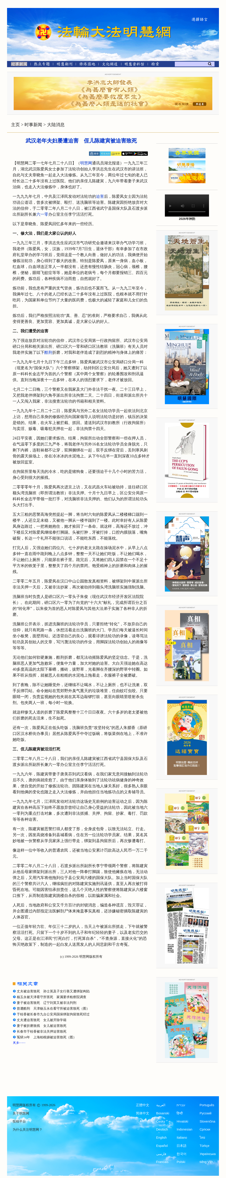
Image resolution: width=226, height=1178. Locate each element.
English (161, 1137)
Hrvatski (182, 1121)
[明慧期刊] (64, 65)
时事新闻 (33, 124)
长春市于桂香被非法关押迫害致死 (41, 1031)
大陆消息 (56, 124)
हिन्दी (180, 1113)
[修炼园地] (87, 65)
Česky (160, 1121)
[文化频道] (110, 65)
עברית (181, 1105)
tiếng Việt (206, 1162)
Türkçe (204, 1146)
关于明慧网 (21, 1113)
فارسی (161, 1154)
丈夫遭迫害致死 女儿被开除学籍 (41, 1020)
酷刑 (48, 352)
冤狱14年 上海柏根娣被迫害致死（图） (46, 1037)
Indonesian (184, 1129)
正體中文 (142, 1105)
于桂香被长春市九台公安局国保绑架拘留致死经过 (53, 1014)
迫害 (100, 196)
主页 (15, 124)
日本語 (181, 1146)
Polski (181, 1162)
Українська (208, 1154)
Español (162, 1146)
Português (207, 1105)
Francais (162, 1162)
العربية (160, 1105)
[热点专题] (42, 65)
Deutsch (162, 1129)
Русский (205, 1113)
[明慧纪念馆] (134, 65)
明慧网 (86, 163)
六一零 (42, 214)
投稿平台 (19, 1121)
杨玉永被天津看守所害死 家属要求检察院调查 (51, 997)
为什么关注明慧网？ (27, 1129)
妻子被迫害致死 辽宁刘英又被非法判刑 (46, 1003)
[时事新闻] (17, 65)
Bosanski (162, 1113)
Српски (205, 1129)
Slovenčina (207, 1121)
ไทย (202, 1137)
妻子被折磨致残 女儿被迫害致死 (41, 1026)
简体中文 (142, 1113)
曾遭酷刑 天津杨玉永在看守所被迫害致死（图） (53, 1008)
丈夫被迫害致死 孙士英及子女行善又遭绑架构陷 (53, 991)
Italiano (182, 1137)
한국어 (181, 1154)
